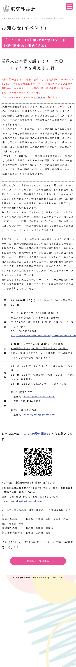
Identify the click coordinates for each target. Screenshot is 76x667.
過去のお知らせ (14, 18)
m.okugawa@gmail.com (39, 396)
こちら (39, 97)
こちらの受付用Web (37, 433)
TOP (3, 18)
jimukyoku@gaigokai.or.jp (28, 501)
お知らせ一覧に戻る (38, 561)
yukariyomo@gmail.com (39, 414)
